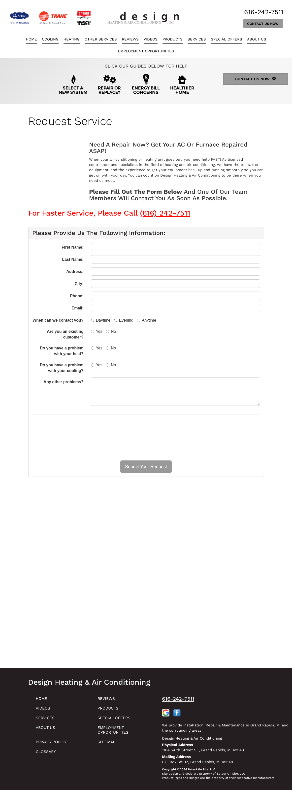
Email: (77, 308)
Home (31, 39)
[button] (146, 466)
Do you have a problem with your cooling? (61, 368)
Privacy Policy (53, 744)
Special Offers (226, 39)
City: (79, 284)
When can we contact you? (57, 320)
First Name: (72, 247)
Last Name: (72, 259)
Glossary (47, 754)
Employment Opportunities (146, 51)
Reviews (130, 39)
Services (197, 39)
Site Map (107, 744)
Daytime (101, 320)
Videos (151, 39)
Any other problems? (64, 382)
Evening (123, 320)
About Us (256, 39)
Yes (96, 331)
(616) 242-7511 (165, 213)
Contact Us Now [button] (263, 24)
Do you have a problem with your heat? (61, 351)
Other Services (101, 39)
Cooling (50, 39)
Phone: (76, 296)
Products (172, 39)
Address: (74, 271)
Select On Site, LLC (201, 769)
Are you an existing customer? (65, 334)
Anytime (146, 320)
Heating (72, 39)
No (111, 331)
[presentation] (146, 437)
